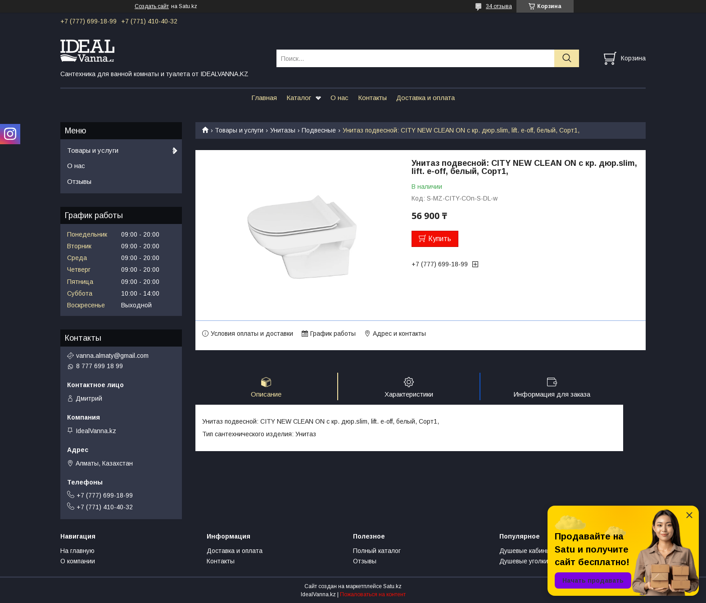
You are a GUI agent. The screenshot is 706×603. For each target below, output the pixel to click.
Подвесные (319, 130)
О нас (339, 97)
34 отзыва (499, 6)
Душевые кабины (525, 550)
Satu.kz (392, 586)
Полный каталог (377, 550)
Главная (264, 97)
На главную (77, 550)
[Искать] (566, 58)
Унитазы (282, 130)
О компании (77, 561)
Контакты (372, 97)
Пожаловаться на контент (373, 594)
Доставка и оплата (425, 97)
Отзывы (79, 181)
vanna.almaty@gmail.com (112, 355)
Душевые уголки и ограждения (545, 561)
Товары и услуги (239, 130)
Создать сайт (152, 6)
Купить (439, 238)
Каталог (298, 97)
